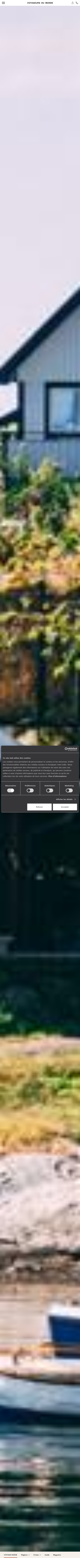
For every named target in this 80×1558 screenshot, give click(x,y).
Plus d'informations (57, 776)
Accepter (65, 807)
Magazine (57, 1555)
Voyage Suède (10, 1555)
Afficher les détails (64, 799)
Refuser (39, 807)
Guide (47, 1555)
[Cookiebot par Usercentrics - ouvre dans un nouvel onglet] (66, 749)
